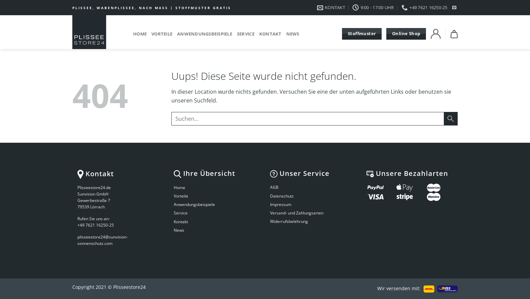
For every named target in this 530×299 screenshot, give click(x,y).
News (292, 34)
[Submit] (451, 118)
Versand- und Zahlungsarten (296, 213)
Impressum (280, 204)
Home (140, 34)
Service (246, 34)
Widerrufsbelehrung (289, 221)
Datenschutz (282, 196)
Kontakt (270, 34)
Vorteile (161, 34)
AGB (274, 187)
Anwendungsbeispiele (204, 34)
